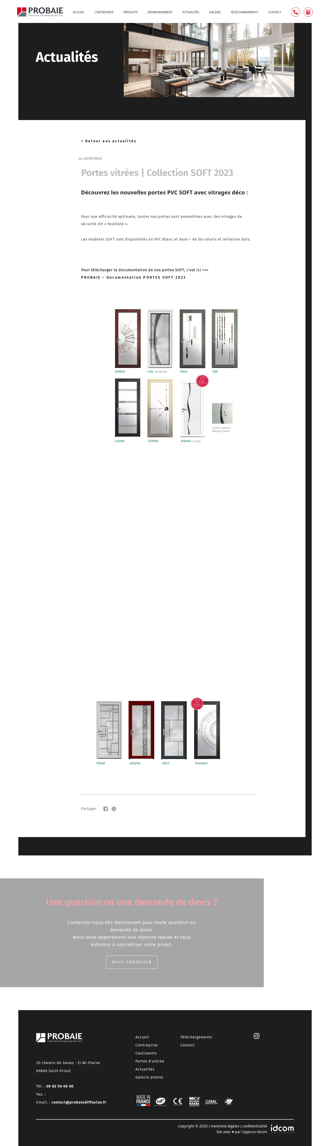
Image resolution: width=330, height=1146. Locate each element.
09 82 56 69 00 (60, 1086)
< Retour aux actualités (109, 141)
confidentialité (254, 1126)
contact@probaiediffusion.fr (79, 1102)
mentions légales (225, 1126)
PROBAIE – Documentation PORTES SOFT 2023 (133, 277)
